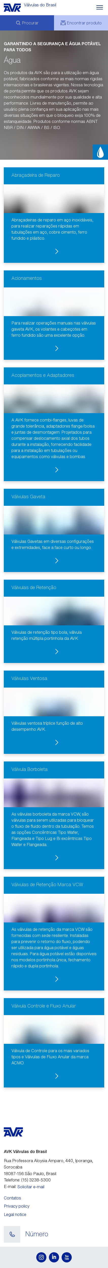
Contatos (12, 1198)
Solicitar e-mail (30, 1187)
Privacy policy (16, 1206)
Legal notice (15, 1214)
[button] (54, 215)
